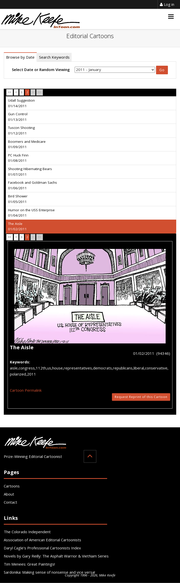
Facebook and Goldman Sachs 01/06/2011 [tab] (32, 185)
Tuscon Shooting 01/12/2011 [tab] (21, 130)
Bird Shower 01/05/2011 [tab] (17, 199)
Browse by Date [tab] (20, 57)
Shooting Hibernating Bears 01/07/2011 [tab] (30, 172)
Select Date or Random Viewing (41, 69)
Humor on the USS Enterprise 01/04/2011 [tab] (31, 213)
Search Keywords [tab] (54, 57)
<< (9, 92)
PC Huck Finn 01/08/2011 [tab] (18, 158)
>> (39, 92)
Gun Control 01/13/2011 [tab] (17, 117)
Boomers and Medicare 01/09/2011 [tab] (27, 144)
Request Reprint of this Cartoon (141, 397)
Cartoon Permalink (26, 390)
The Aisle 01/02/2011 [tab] (17, 226)
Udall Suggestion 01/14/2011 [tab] (21, 103)
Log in (167, 4)
